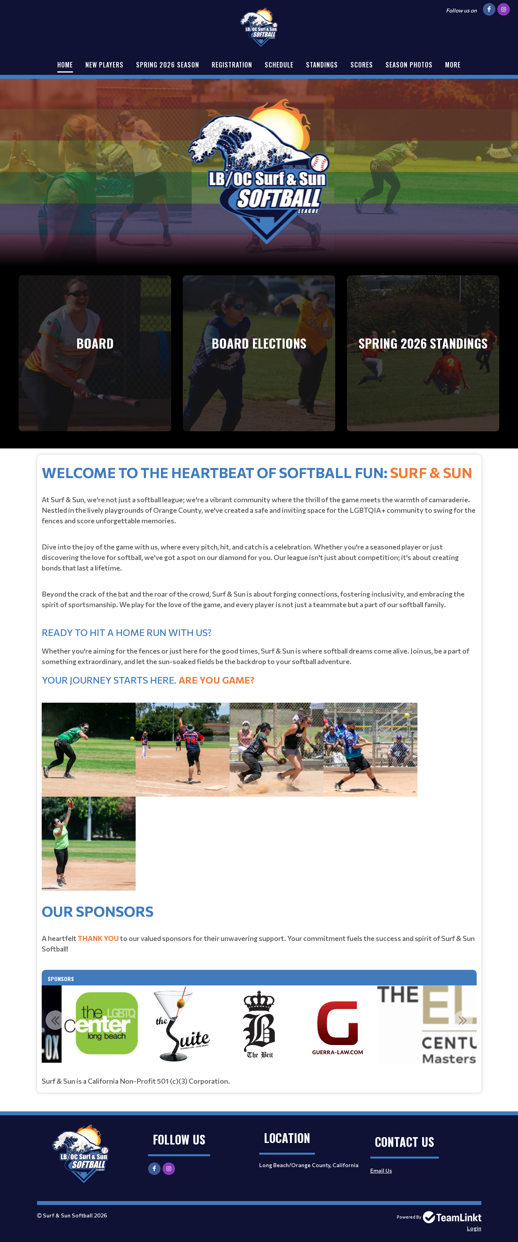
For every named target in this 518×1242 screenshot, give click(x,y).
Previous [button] (55, 1020)
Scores (361, 64)
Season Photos (409, 64)
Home (65, 64)
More (453, 64)
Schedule (279, 64)
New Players (104, 64)
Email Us (381, 1170)
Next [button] (463, 1020)
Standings (322, 64)
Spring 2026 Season (167, 64)
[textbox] (259, 680)
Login (474, 1228)
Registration (232, 64)
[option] (258, 1024)
